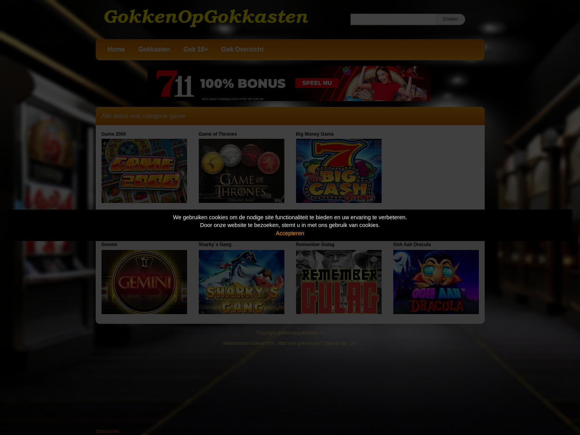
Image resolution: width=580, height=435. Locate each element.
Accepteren (290, 233)
